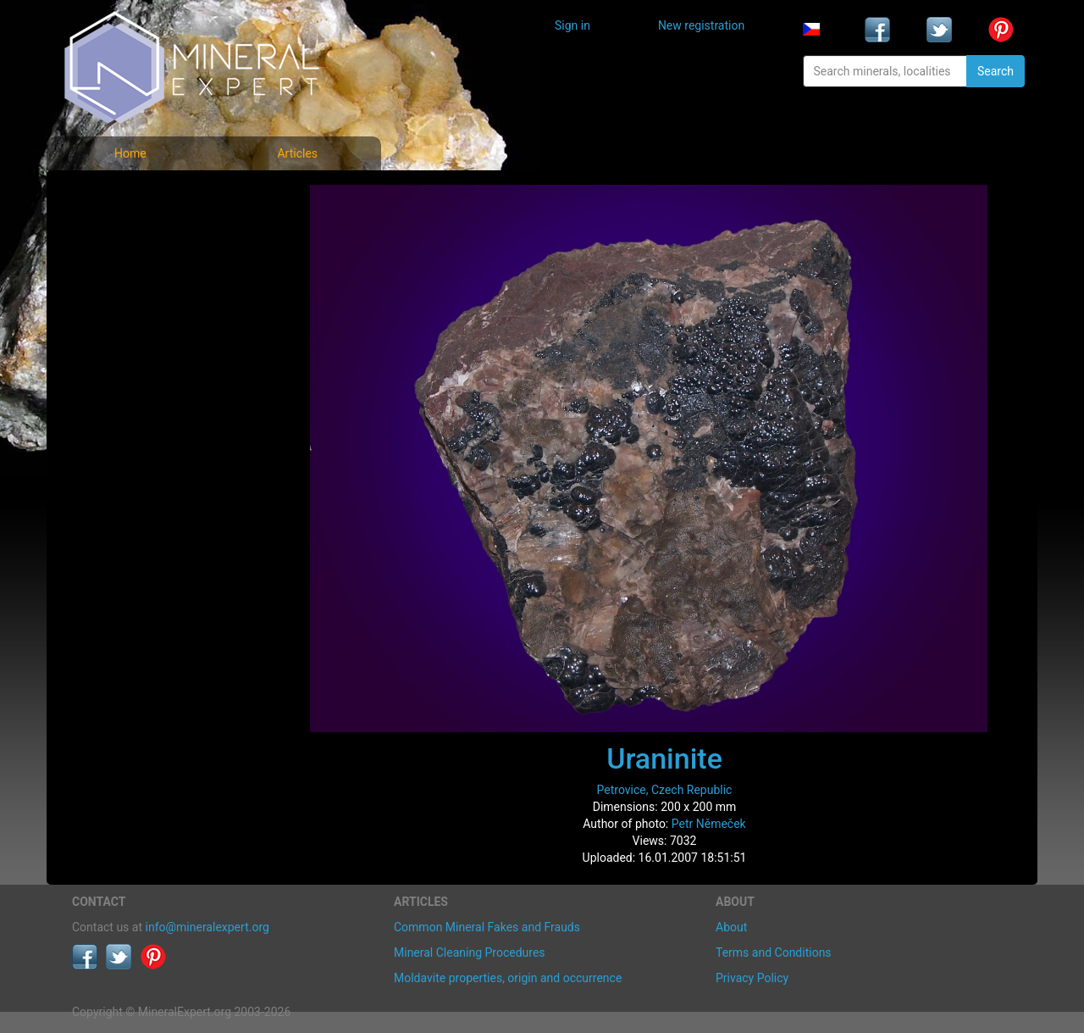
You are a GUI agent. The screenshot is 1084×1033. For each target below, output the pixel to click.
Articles (297, 153)
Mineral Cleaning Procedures (469, 952)
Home (130, 153)
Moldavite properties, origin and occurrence (508, 978)
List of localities (127, 307)
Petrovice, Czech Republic (665, 790)
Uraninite (664, 758)
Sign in (572, 25)
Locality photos (125, 270)
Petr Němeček (709, 823)
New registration (701, 25)
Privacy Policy (752, 978)
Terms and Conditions (774, 952)
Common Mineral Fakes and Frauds (487, 927)
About (731, 927)
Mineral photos (124, 195)
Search (995, 71)
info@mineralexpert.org (207, 927)
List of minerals (126, 233)
